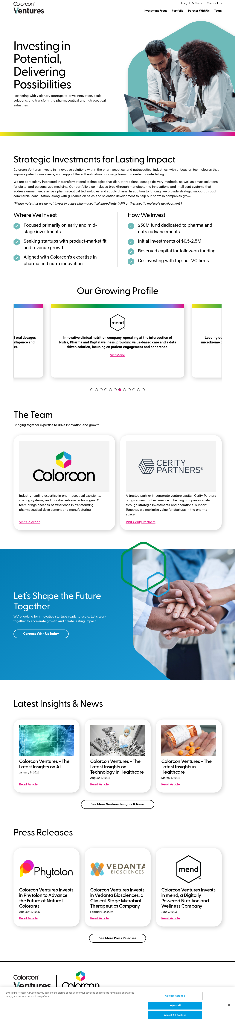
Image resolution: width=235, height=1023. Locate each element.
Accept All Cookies (175, 1015)
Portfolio (177, 10)
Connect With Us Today (41, 633)
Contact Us (214, 3)
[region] (117, 1005)
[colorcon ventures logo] (32, 981)
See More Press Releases (117, 938)
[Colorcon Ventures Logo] (28, 7)
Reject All (175, 1005)
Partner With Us (199, 10)
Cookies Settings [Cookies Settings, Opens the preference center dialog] (175, 996)
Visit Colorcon (29, 522)
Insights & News (191, 3)
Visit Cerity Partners (140, 522)
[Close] (229, 1005)
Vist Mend (117, 355)
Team (218, 10)
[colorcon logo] (81, 980)
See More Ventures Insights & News (117, 804)
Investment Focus (155, 10)
